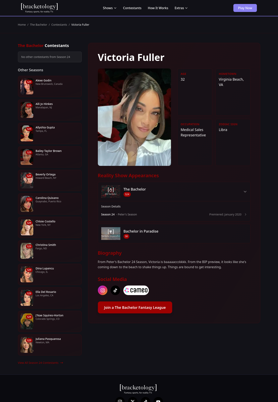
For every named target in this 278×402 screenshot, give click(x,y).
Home (22, 24)
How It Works (158, 8)
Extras (181, 8)
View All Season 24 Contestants (40, 363)
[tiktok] (115, 290)
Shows (110, 8)
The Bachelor (38, 24)
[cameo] (136, 290)
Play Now (245, 8)
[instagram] (102, 290)
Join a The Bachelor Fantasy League (135, 307)
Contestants (132, 8)
